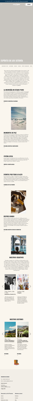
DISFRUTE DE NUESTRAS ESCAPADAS (11, 101)
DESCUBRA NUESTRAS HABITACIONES (11, 146)
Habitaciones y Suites (4, 400)
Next (30, 286)
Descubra (6, 353)
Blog (15, 400)
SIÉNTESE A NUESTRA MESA (9, 164)
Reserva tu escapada (24, 1)
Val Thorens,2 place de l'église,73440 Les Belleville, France (5, 386)
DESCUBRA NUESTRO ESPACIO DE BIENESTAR (12, 229)
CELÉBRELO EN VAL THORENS (9, 184)
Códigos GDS (3, 388)
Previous (2, 286)
